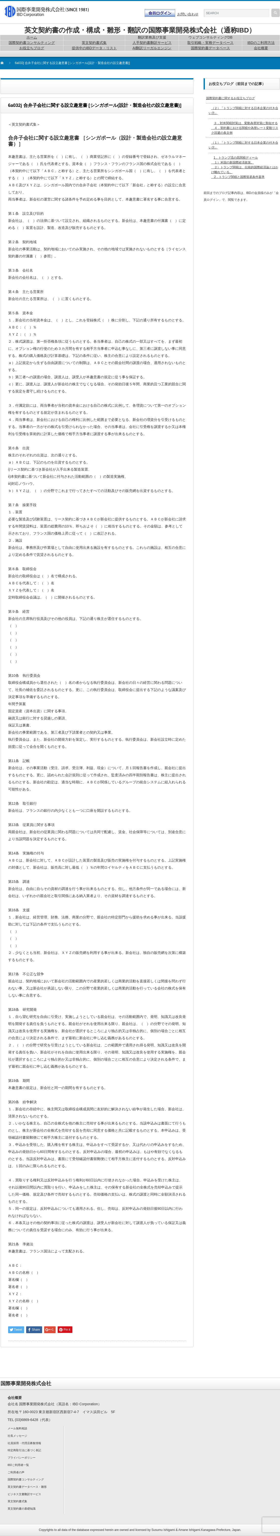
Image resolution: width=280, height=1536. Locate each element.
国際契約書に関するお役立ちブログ (230, 98)
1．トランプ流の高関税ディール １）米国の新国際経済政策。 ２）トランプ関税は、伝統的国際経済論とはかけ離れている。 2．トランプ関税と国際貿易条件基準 (244, 167)
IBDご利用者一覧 (18, 1464)
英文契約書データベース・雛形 (27, 1486)
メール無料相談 (17, 1428)
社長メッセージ (17, 1435)
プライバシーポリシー (22, 1457)
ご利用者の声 (16, 1472)
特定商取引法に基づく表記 (24, 1450)
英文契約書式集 (17, 1501)
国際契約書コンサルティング (26, 1479)
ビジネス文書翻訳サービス (24, 1494)
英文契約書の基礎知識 (22, 1508)
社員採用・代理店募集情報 (24, 1443)
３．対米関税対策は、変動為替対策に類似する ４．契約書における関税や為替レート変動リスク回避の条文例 (244, 128)
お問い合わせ (188, 14)
